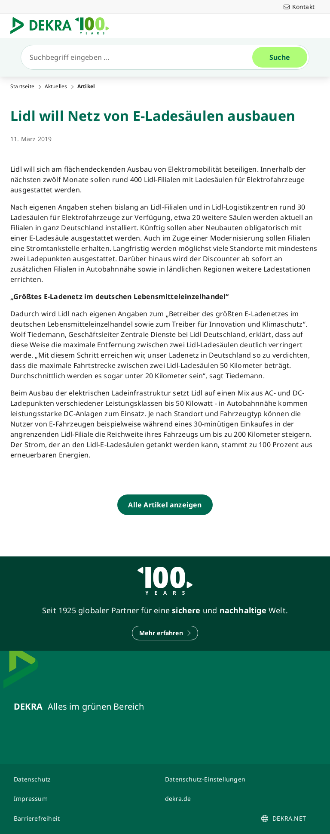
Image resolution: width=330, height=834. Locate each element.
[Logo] (63, 26)
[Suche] (140, 57)
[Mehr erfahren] (165, 633)
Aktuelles (56, 86)
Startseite (22, 86)
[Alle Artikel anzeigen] (164, 504)
